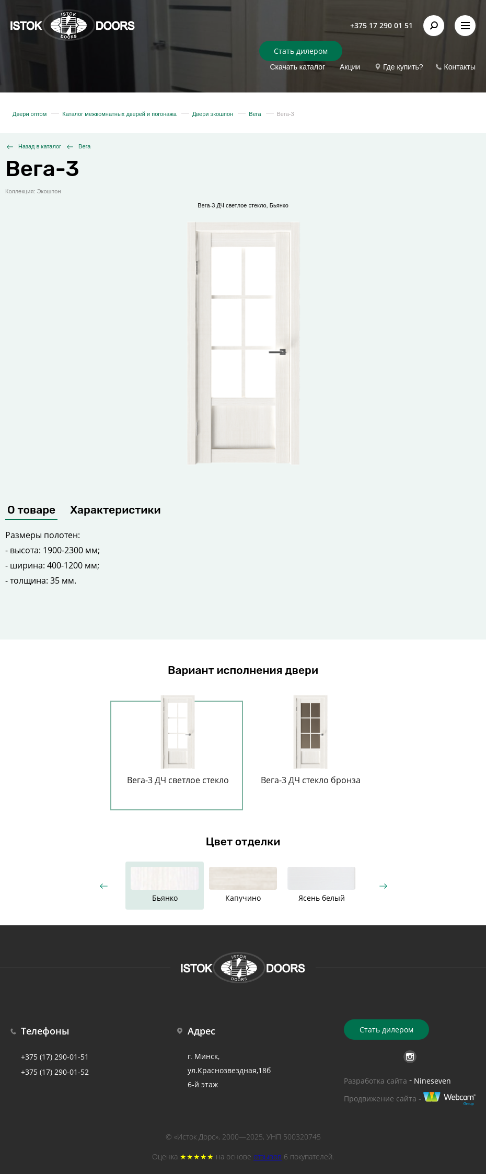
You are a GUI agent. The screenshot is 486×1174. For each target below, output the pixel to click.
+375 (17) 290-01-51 (55, 1057)
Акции (350, 67)
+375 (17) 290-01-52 (55, 1072)
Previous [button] (103, 885)
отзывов (267, 1156)
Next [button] (382, 885)
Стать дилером (301, 51)
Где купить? (403, 67)
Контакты (460, 67)
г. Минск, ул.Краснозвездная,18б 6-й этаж (229, 1070)
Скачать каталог (297, 67)
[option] (177, 749)
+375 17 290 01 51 (381, 25)
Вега (84, 146)
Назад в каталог (39, 146)
